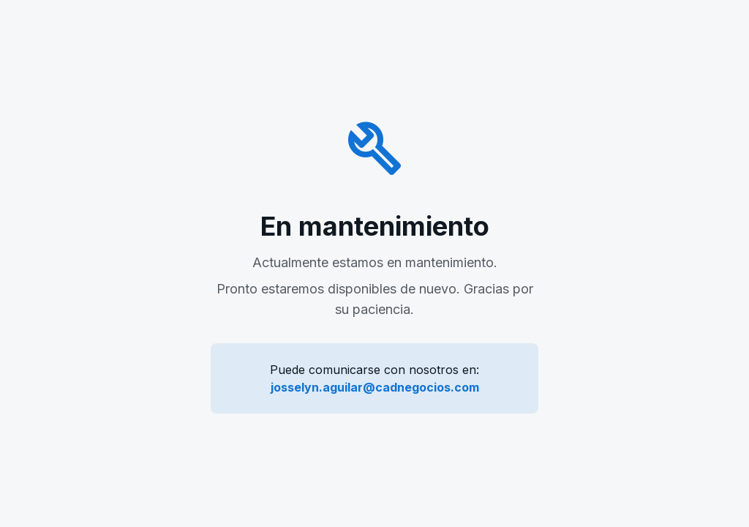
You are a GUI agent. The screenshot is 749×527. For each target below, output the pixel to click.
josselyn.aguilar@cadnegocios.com (375, 387)
